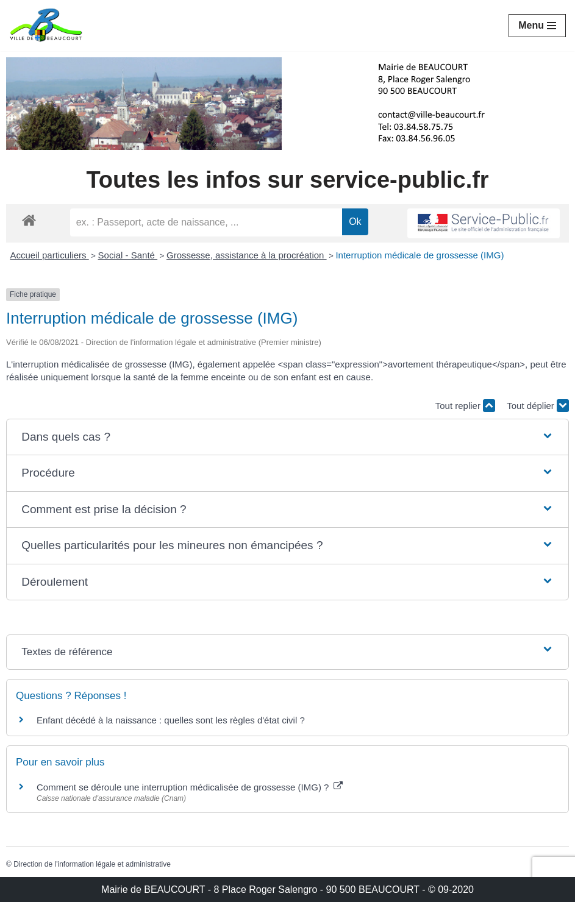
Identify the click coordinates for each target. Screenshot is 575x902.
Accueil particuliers (49, 255)
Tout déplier (538, 405)
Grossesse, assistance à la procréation (246, 255)
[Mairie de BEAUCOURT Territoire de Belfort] (45, 26)
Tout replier (465, 405)
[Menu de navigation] (537, 25)
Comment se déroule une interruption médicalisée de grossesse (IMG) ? (190, 787)
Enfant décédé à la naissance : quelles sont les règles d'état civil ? (171, 720)
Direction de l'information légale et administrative (92, 864)
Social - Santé (128, 255)
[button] (287, 437)
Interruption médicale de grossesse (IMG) (419, 255)
